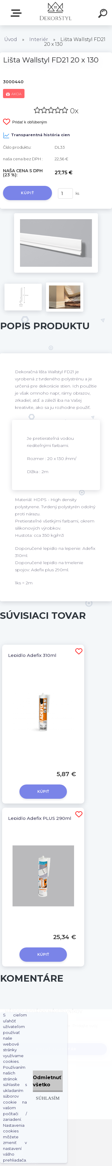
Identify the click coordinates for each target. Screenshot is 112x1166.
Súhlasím (48, 1098)
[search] (103, 14)
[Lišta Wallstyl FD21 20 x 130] (56, 215)
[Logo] (55, 12)
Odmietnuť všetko (47, 1081)
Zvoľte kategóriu (17, 13)
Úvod (10, 39)
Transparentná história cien (36, 135)
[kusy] (65, 193)
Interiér (38, 39)
